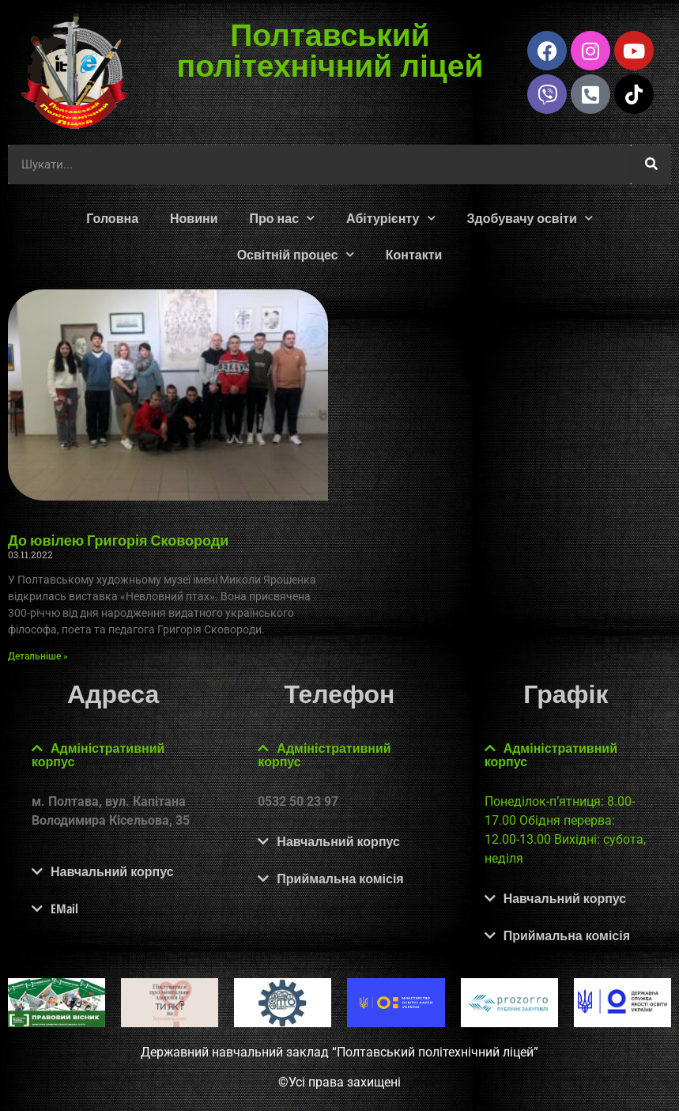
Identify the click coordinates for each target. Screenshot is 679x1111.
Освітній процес (295, 254)
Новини (194, 218)
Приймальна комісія (340, 878)
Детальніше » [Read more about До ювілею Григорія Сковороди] (38, 656)
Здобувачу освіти (530, 218)
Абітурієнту (390, 218)
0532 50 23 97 (298, 801)
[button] (113, 755)
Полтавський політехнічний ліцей (329, 49)
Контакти (414, 254)
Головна (112, 218)
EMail (64, 908)
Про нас (282, 218)
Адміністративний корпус (98, 754)
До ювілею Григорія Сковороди (118, 540)
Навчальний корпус (112, 871)
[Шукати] (651, 164)
